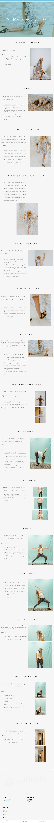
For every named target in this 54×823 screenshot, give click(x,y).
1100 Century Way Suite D (7, 799)
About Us (4, 813)
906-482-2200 (28, 791)
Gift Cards (4, 817)
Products (4, 814)
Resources (5, 815)
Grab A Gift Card (27, 0)
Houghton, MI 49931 (6, 800)
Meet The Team (5, 811)
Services (4, 810)
